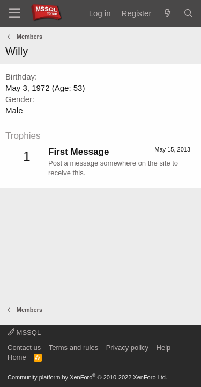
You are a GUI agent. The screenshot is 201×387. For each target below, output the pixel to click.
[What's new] (167, 13)
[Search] (188, 13)
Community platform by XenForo (87, 377)
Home (17, 357)
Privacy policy (127, 347)
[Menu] (14, 13)
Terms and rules (73, 347)
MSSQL (24, 332)
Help (164, 347)
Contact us (24, 347)
